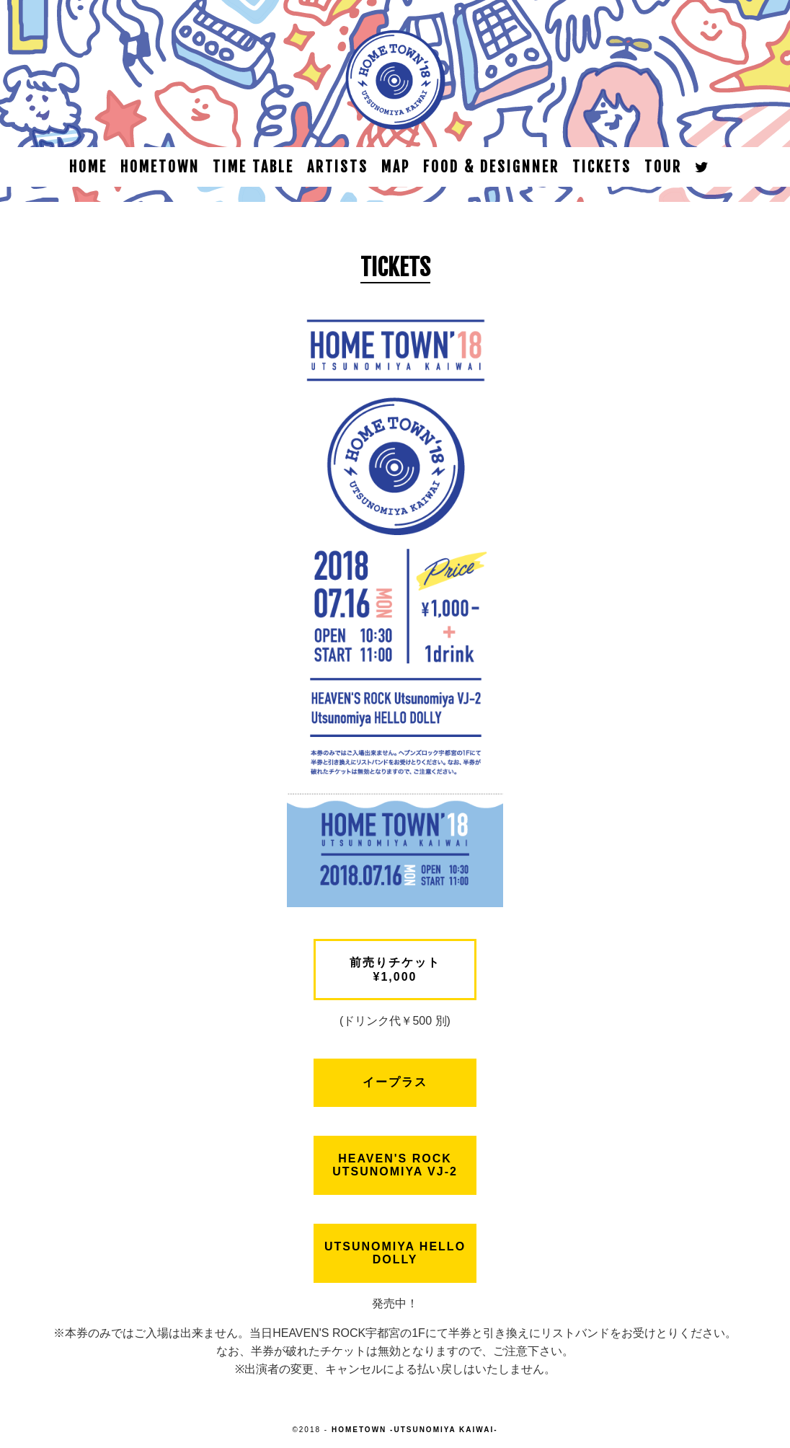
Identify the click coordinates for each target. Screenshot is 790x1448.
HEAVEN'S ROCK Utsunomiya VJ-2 (395, 1165)
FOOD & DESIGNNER (491, 167)
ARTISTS (337, 167)
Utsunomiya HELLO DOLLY (395, 1253)
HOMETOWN (160, 167)
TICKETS (601, 167)
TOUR (663, 167)
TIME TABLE (253, 167)
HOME (88, 167)
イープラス (395, 1082)
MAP (395, 167)
